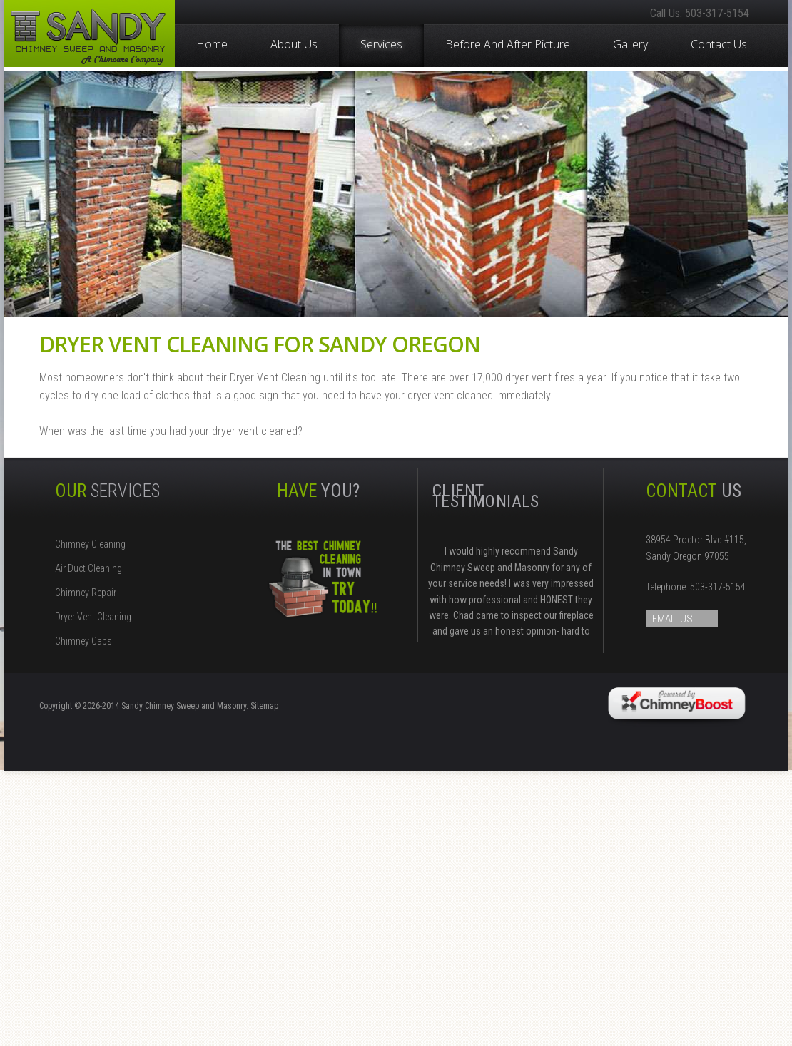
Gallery (630, 43)
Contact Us (719, 43)
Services (381, 44)
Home (212, 43)
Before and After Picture (507, 43)
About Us (294, 43)
